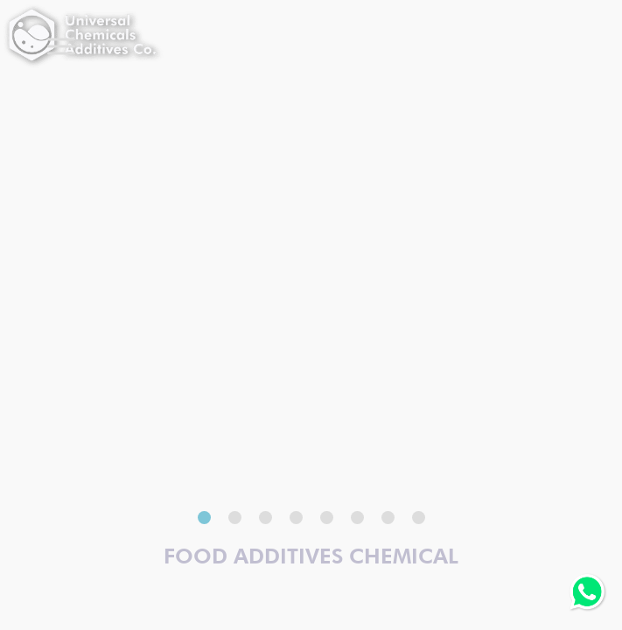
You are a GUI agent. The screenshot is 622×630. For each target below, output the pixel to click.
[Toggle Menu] (61, 46)
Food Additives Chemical (311, 556)
